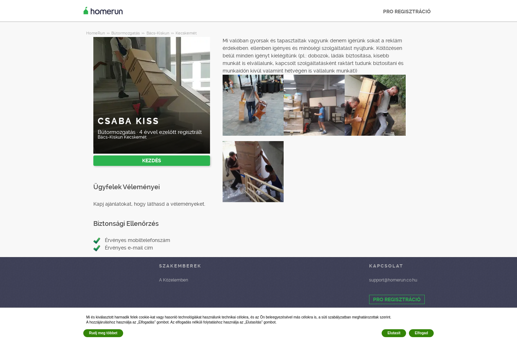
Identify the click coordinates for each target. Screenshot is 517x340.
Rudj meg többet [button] (103, 333)
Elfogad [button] (421, 333)
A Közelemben (173, 280)
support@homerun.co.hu (393, 280)
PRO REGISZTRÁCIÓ (407, 11)
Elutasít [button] (393, 333)
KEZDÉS (151, 160)
